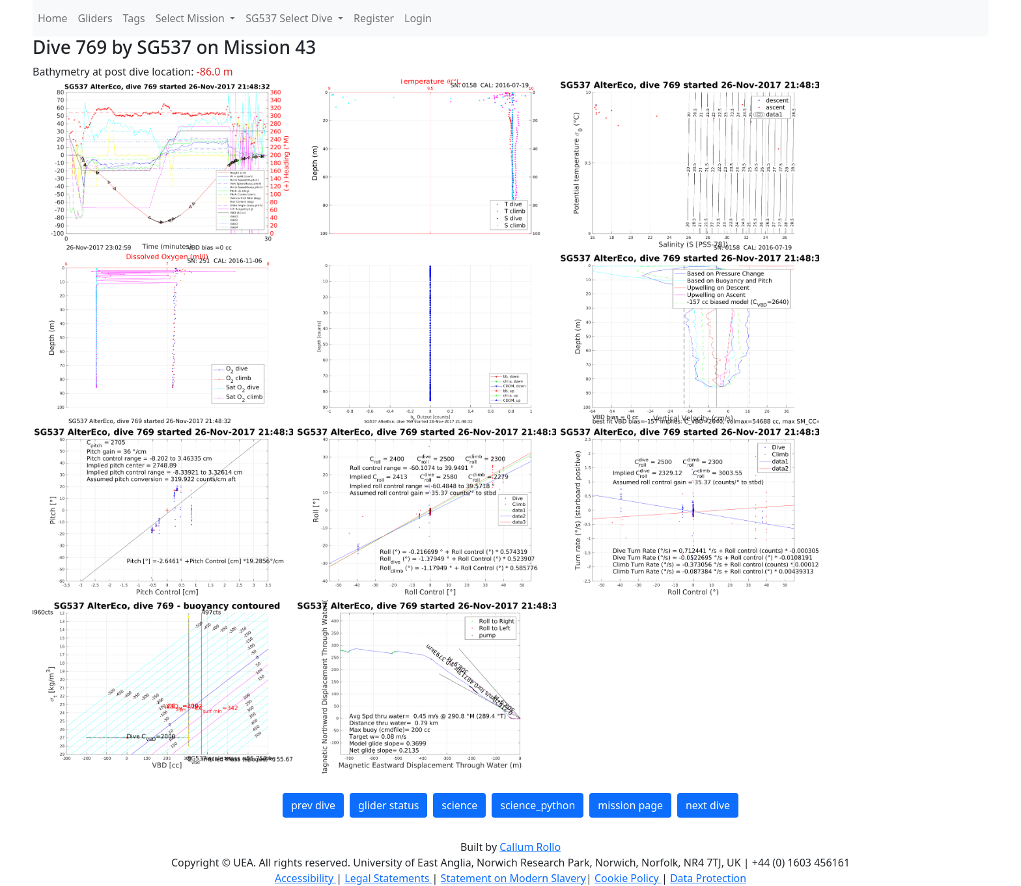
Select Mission (191, 18)
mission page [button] (630, 805)
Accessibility (305, 878)
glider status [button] (388, 805)
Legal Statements (388, 878)
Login (418, 18)
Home (53, 18)
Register (374, 18)
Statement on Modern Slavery (513, 878)
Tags (134, 18)
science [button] (459, 805)
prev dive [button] (313, 805)
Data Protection (708, 878)
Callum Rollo (530, 847)
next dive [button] (708, 805)
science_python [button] (537, 805)
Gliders (95, 18)
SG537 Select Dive (290, 18)
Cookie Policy (628, 878)
